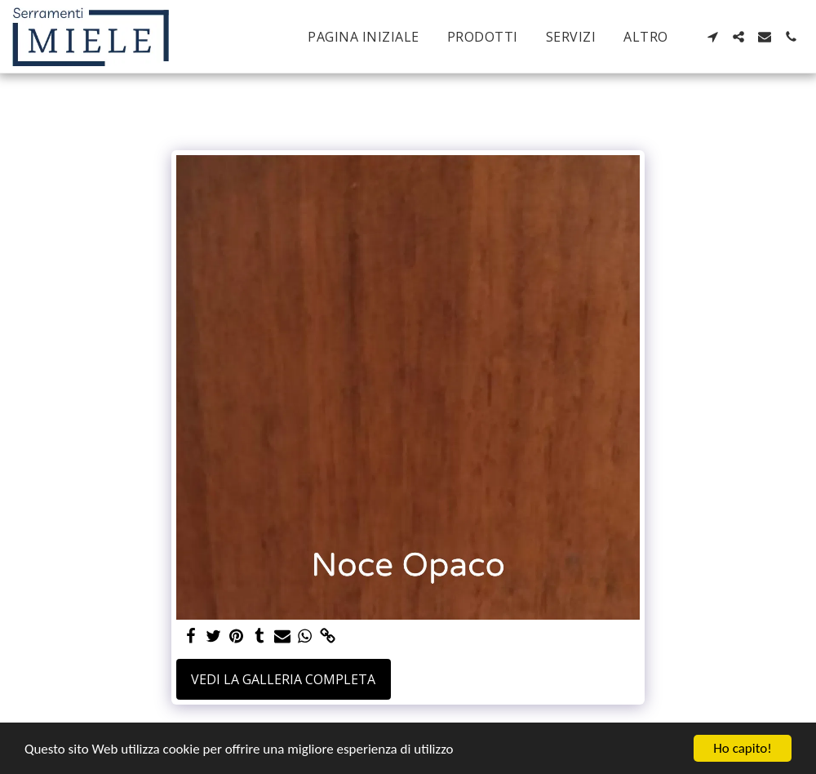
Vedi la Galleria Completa (283, 679)
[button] (712, 36)
